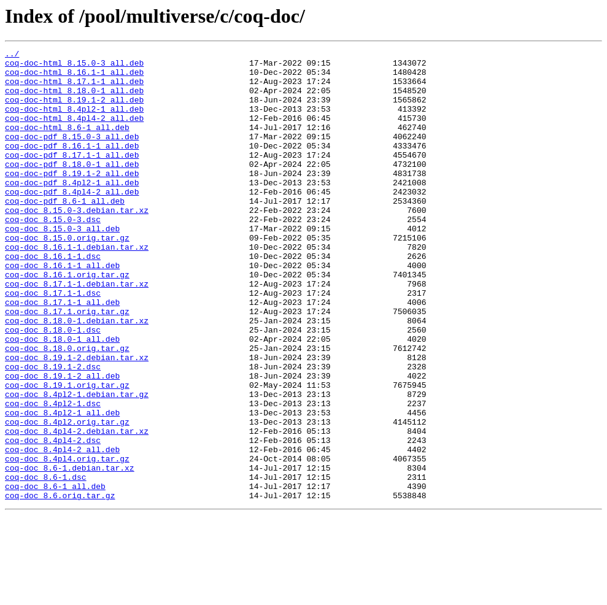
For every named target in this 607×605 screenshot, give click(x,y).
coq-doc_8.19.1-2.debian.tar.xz (77, 419)
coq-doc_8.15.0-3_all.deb (62, 265)
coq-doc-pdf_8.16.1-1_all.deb (72, 165)
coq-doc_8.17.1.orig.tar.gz (67, 364)
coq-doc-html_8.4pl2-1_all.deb (74, 121)
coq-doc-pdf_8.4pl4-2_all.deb (72, 220)
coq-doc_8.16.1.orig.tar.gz (67, 320)
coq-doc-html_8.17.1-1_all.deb (74, 88)
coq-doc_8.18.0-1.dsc (53, 386)
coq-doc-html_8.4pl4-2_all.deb (74, 132)
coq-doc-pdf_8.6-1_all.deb (65, 231)
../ (12, 55)
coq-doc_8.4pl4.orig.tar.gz (67, 541)
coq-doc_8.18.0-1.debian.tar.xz (77, 375)
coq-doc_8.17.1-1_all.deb (62, 353)
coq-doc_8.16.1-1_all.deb (62, 309)
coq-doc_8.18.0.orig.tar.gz (67, 408)
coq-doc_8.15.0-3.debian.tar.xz (77, 243)
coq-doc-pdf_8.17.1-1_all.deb (72, 176)
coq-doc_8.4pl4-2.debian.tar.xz (77, 508)
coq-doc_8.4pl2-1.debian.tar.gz (77, 463)
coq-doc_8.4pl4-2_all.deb (62, 530)
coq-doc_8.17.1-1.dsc (53, 342)
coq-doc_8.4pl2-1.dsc (53, 474)
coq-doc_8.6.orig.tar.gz (60, 585)
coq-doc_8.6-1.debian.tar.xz (69, 552)
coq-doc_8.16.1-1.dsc (53, 298)
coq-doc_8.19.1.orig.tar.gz (67, 452)
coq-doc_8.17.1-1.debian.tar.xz (77, 331)
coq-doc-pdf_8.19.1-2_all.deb (72, 198)
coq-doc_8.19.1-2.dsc (53, 430)
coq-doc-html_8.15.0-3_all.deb (74, 66)
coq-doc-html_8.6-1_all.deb (67, 143)
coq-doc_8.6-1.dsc (46, 563)
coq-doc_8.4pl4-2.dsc (53, 519)
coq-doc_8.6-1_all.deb (55, 574)
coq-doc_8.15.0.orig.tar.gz (67, 276)
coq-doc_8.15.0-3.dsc (53, 254)
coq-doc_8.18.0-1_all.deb (62, 397)
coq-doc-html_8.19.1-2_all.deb (74, 110)
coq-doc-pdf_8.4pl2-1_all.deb (72, 209)
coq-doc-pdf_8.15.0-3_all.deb (72, 154)
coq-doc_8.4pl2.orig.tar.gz (67, 497)
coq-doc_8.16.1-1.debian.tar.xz (77, 287)
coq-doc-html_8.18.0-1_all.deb (74, 99)
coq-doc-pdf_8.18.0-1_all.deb (72, 187)
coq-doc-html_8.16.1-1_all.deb (74, 77)
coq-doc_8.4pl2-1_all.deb (62, 485)
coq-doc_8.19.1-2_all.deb (62, 441)
